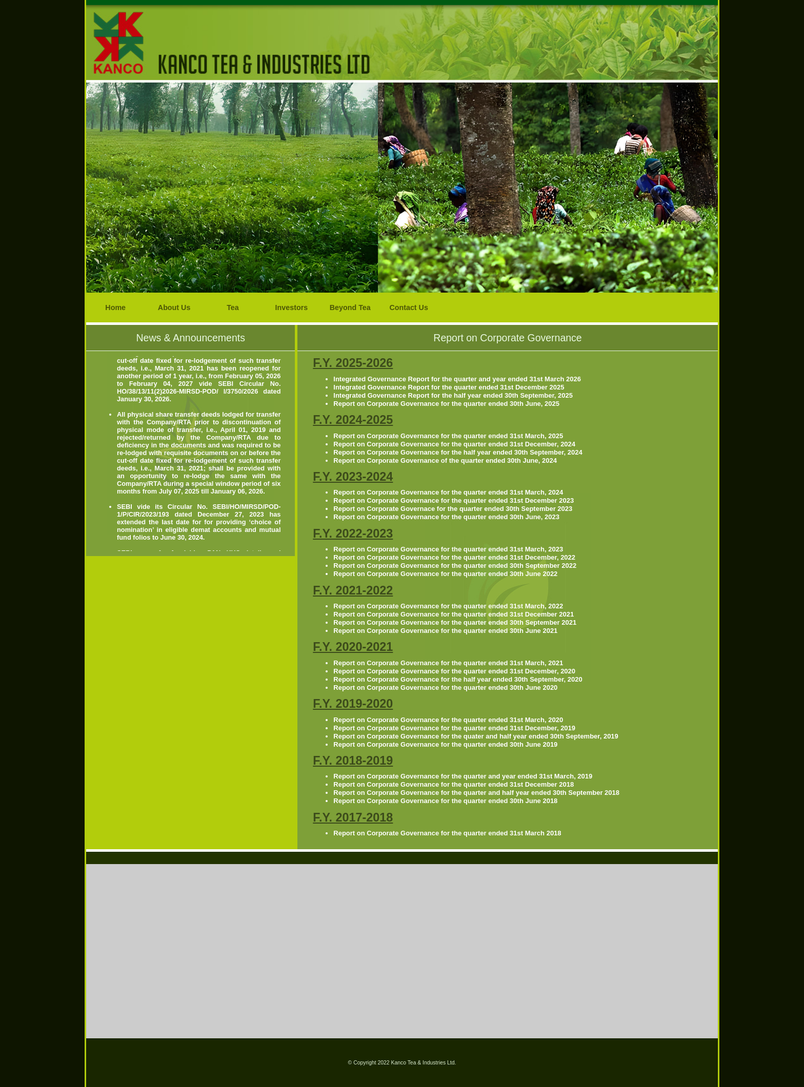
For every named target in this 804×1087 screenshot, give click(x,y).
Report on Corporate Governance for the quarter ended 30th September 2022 (454, 565)
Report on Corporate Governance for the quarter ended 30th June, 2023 (446, 517)
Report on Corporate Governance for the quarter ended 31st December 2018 (453, 784)
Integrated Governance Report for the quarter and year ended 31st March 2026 (457, 379)
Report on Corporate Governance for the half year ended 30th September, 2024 (457, 452)
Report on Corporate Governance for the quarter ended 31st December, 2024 (454, 444)
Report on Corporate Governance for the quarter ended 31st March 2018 (447, 833)
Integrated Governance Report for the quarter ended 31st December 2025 (448, 387)
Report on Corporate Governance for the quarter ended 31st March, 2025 (448, 436)
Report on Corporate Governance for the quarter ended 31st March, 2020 (448, 720)
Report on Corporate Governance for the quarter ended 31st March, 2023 (448, 549)
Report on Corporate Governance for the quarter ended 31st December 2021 (453, 614)
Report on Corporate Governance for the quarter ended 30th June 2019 (445, 744)
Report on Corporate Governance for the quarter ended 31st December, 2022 (454, 557)
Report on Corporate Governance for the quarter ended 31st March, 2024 (448, 492)
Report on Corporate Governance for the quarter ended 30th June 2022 (445, 574)
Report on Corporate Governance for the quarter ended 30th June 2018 (445, 801)
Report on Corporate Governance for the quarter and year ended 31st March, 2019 (462, 776)
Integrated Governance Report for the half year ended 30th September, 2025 (453, 395)
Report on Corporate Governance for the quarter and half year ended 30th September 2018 (476, 792)
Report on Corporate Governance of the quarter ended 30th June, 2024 (445, 460)
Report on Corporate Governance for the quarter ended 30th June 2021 (445, 630)
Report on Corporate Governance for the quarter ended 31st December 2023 (453, 500)
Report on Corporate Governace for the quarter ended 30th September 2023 (452, 508)
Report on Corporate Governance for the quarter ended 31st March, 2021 (448, 663)
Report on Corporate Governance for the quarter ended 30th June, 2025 (446, 403)
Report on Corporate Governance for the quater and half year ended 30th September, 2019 (475, 736)
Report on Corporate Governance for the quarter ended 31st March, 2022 (448, 606)
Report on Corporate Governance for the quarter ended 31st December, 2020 (454, 671)
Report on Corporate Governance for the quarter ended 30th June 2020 (445, 687)
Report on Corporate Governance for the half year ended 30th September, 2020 (457, 679)
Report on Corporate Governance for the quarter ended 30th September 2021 (454, 622)
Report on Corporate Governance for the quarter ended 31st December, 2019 (454, 728)
